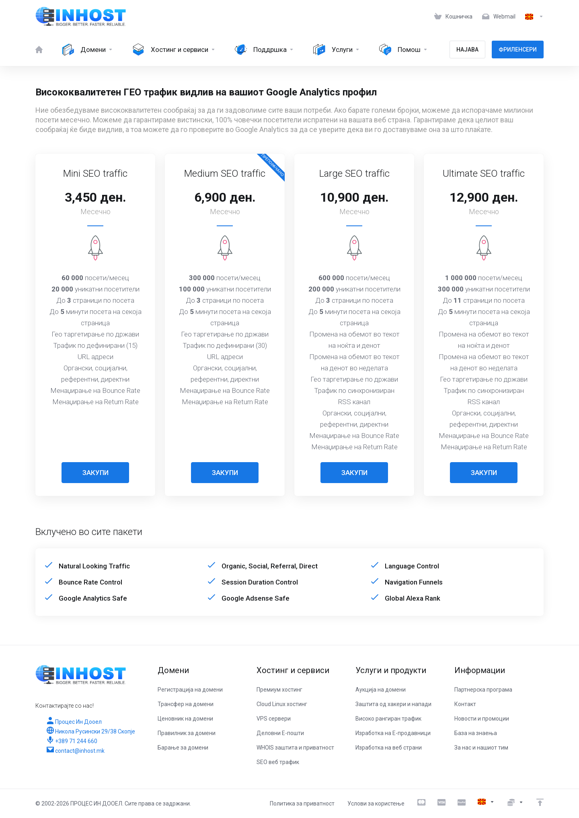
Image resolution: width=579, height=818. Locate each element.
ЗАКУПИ (95, 473)
